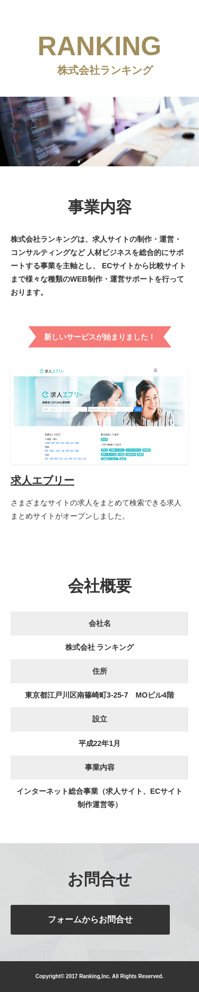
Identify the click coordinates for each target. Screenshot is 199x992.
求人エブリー (42, 480)
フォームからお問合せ (90, 919)
